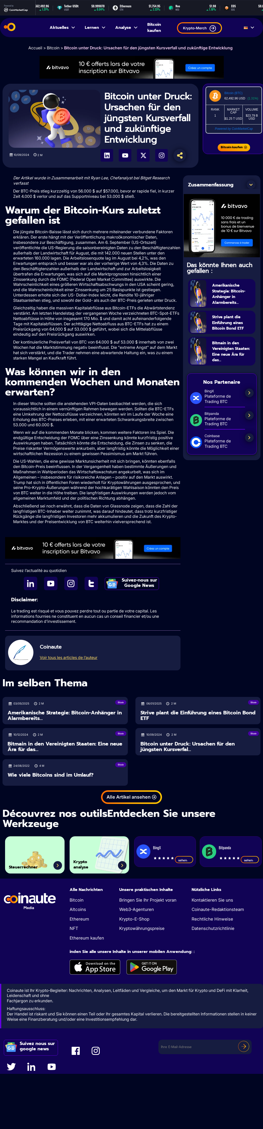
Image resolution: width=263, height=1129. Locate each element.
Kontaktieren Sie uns (212, 900)
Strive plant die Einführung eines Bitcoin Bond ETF (232, 331)
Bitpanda (225, 847)
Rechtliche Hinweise (212, 919)
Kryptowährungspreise (142, 928)
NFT (74, 928)
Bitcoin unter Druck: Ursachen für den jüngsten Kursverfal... (187, 746)
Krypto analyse (85, 861)
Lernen (95, 28)
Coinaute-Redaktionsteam (218, 909)
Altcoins (78, 909)
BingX (157, 847)
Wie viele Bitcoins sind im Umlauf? (50, 775)
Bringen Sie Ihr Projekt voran (147, 900)
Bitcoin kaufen (154, 28)
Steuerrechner (31, 865)
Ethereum (79, 919)
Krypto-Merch (199, 28)
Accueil (35, 47)
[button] (251, 184)
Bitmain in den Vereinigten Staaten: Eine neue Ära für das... (230, 366)
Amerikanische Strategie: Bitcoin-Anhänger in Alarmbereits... (230, 296)
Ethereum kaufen (87, 938)
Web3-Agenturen (136, 909)
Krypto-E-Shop (134, 919)
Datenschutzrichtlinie (213, 928)
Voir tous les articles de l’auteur (68, 657)
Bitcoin (53, 47)
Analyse (126, 28)
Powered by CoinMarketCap (234, 129)
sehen (184, 860)
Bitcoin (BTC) (233, 93)
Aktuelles (63, 28)
